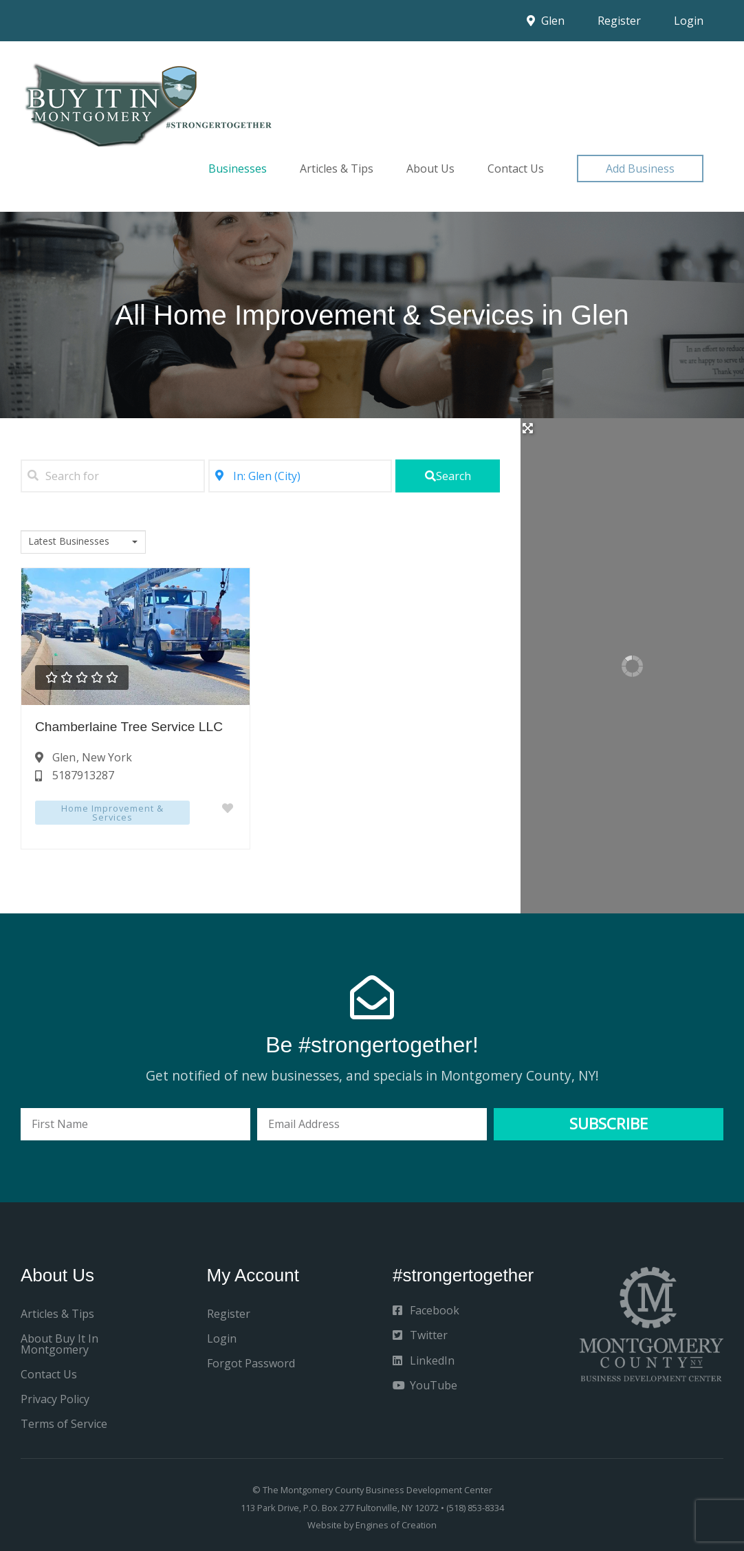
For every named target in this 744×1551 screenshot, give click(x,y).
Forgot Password (251, 1363)
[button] (640, 168)
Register (619, 20)
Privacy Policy (55, 1399)
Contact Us (516, 168)
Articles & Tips (336, 168)
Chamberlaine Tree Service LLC (129, 726)
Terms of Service (64, 1423)
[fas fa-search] (447, 475)
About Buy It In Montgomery (59, 1344)
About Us (430, 168)
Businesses (237, 168)
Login (688, 20)
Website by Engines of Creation (372, 1525)
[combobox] (83, 542)
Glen (546, 20)
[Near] (300, 475)
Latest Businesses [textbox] (68, 541)
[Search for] (113, 475)
